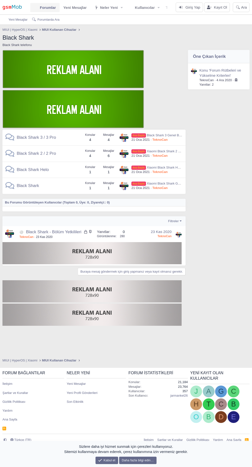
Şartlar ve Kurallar (15, 393)
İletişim (7, 384)
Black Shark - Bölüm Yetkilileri (53, 232)
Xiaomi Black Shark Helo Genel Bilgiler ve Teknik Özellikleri (181, 167)
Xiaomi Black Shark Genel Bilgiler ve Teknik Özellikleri (177, 183)
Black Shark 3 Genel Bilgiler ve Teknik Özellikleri (173, 135)
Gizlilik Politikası (13, 402)
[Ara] (241, 7)
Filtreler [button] (173, 221)
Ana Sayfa (9, 419)
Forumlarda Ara (48, 19)
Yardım (7, 410)
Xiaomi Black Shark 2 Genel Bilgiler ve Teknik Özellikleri (178, 151)
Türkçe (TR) (21, 440)
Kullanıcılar (145, 7)
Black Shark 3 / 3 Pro (36, 137)
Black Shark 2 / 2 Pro (36, 153)
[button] (121, 7)
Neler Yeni (109, 7)
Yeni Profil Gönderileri (82, 393)
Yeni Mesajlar (75, 7)
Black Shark (28, 185)
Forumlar (48, 7)
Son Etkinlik (75, 402)
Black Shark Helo (33, 169)
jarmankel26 (179, 395)
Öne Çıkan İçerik (209, 56)
